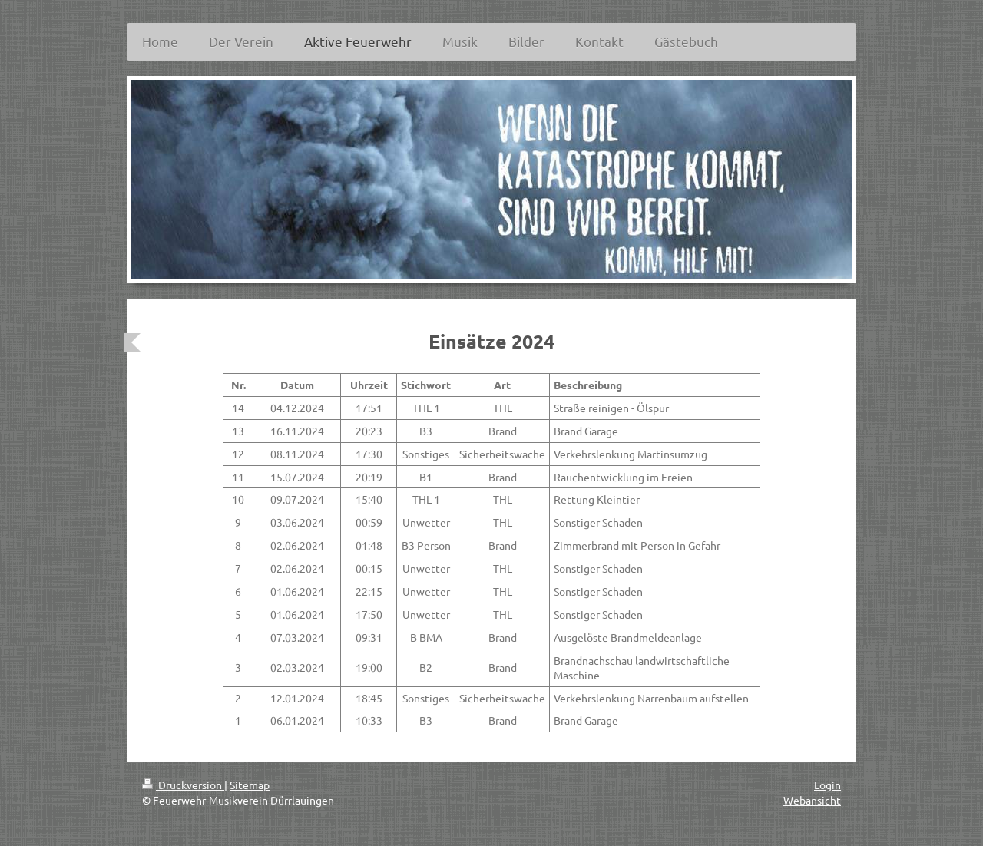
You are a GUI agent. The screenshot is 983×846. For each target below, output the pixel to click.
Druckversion (183, 784)
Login (827, 784)
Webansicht (812, 800)
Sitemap (250, 784)
